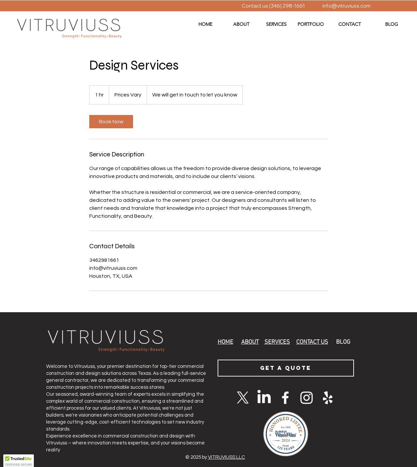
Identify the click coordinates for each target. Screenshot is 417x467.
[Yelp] (327, 397)
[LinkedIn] (264, 397)
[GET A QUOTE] (286, 368)
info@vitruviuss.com (346, 6)
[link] (111, 121)
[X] (243, 397)
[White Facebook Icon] (285, 397)
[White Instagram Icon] (306, 397)
